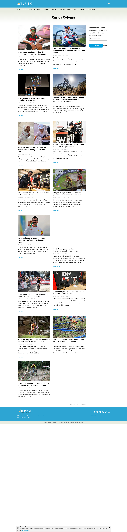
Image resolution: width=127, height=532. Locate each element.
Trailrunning (91, 9)
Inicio (18, 9)
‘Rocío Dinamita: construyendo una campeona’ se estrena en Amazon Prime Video (54, 70)
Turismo (46, 9)
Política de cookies (25, 530)
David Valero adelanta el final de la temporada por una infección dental (19, 53)
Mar (76, 9)
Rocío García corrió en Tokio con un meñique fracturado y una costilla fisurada (19, 426)
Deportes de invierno (35, 9)
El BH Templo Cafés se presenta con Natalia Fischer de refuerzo (19, 228)
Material (83, 9)
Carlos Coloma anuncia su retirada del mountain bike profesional (50, 437)
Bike (24, 9)
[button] (109, 3)
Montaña (55, 9)
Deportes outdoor (66, 9)
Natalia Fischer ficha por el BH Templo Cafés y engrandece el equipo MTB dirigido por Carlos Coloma (53, 247)
